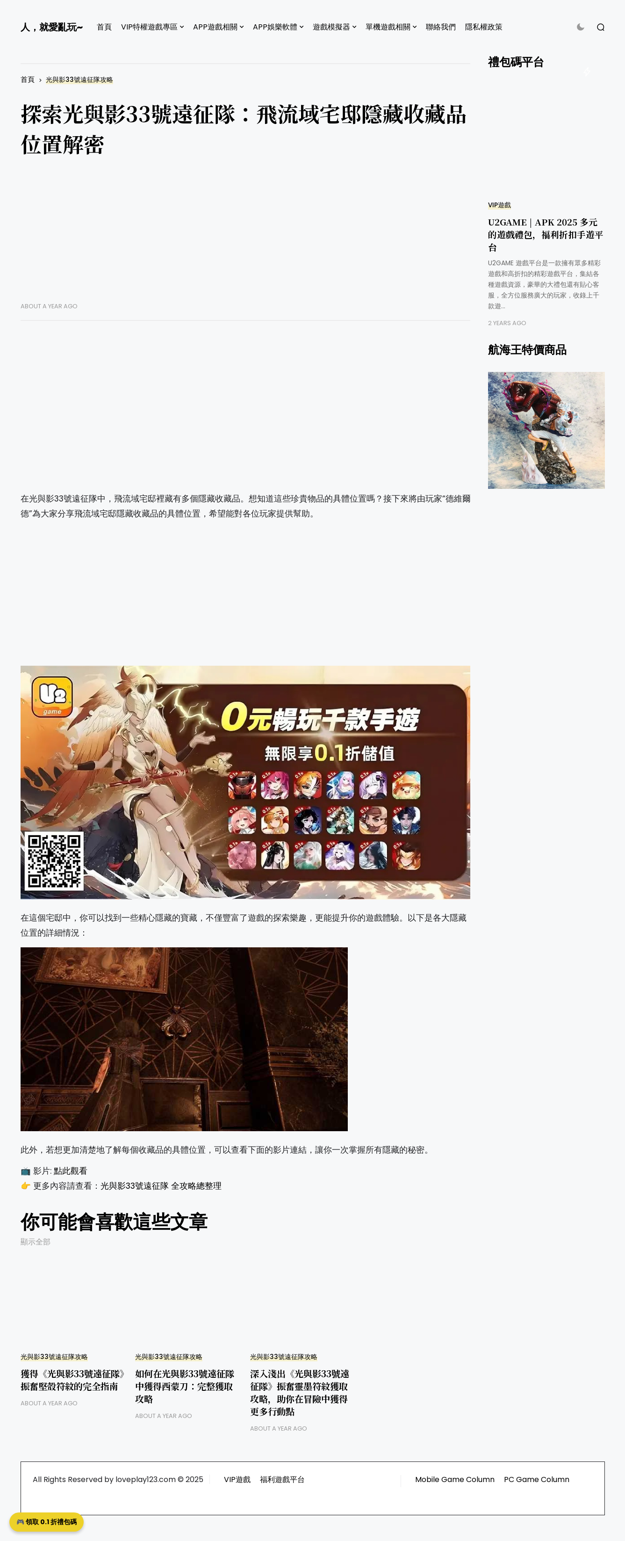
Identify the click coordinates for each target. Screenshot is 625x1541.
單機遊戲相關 (388, 27)
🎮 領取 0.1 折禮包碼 (46, 1521)
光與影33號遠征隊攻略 (79, 79)
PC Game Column (536, 1479)
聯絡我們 (441, 27)
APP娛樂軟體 (275, 27)
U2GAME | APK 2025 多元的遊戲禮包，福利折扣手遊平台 (545, 234)
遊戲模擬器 (331, 27)
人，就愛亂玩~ (52, 27)
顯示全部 (35, 1241)
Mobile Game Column (455, 1479)
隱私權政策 (484, 27)
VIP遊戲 (499, 205)
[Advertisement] (246, 236)
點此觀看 (70, 1171)
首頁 (104, 27)
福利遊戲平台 (282, 1479)
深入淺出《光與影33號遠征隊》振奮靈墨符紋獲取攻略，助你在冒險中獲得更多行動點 (299, 1392)
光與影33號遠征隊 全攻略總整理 (161, 1186)
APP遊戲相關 (215, 27)
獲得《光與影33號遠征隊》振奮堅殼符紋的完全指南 (72, 1379)
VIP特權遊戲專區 (149, 27)
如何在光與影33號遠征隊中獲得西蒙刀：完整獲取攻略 (184, 1386)
